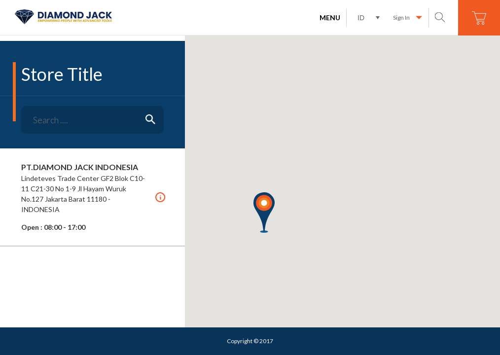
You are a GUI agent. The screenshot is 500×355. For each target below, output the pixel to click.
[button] (264, 212)
